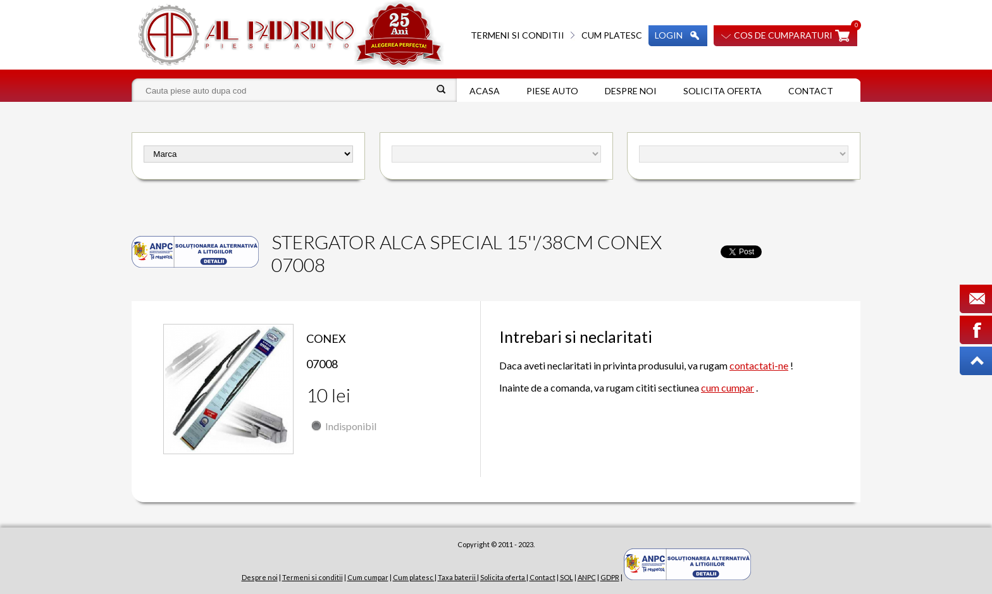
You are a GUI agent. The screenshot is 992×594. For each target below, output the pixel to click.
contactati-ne (758, 365)
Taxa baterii (457, 577)
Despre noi (631, 90)
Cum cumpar (367, 577)
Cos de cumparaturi (783, 35)
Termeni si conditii (517, 35)
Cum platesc (611, 35)
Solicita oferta (722, 90)
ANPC (587, 577)
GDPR (609, 577)
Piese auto (552, 90)
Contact (810, 90)
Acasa (484, 90)
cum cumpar (727, 387)
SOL (566, 577)
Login (669, 35)
